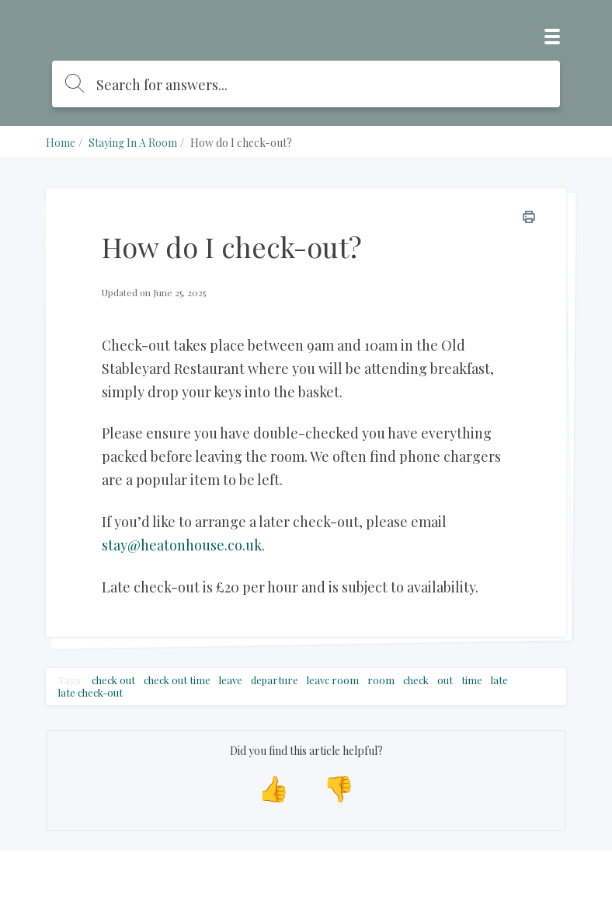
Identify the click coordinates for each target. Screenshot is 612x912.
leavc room (333, 680)
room (381, 680)
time (471, 680)
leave (230, 680)
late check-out (90, 693)
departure (274, 680)
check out (113, 680)
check (416, 680)
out (445, 680)
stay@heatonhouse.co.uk (182, 545)
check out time (177, 680)
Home (60, 142)
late (499, 680)
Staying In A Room (133, 142)
